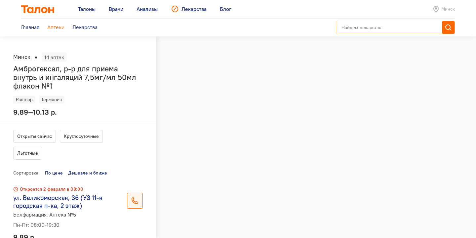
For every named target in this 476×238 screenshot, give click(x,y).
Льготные (27, 153)
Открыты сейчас (34, 136)
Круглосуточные (81, 136)
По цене (54, 173)
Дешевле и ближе (87, 173)
